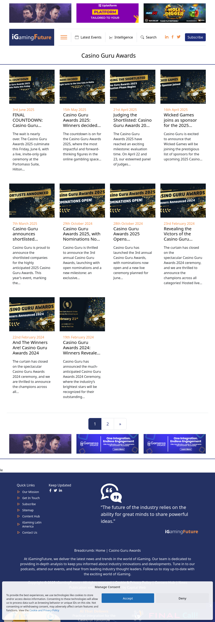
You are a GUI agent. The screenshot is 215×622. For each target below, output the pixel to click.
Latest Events (88, 37)
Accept (128, 598)
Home (100, 550)
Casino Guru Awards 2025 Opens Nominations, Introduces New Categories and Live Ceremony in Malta (131, 247)
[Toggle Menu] (63, 37)
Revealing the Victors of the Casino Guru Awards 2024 (177, 236)
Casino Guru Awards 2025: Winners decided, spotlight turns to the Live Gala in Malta (80, 128)
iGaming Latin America (32, 524)
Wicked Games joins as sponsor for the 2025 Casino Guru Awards (180, 125)
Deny (182, 598)
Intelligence (121, 37)
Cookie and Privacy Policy (44, 610)
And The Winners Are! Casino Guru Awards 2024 (30, 347)
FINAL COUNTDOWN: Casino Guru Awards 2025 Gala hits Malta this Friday (31, 128)
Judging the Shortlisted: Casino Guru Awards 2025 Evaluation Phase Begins (132, 125)
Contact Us (29, 532)
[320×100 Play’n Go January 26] (175, 13)
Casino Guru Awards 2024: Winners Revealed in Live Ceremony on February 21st (81, 352)
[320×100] (40, 13)
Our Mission (30, 492)
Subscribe (195, 37)
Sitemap (28, 510)
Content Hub (31, 516)
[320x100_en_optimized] (107, 13)
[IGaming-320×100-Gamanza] (175, 443)
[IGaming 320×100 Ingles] (107, 443)
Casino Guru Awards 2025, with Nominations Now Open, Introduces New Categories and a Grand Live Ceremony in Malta (81, 247)
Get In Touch (31, 498)
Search (149, 37)
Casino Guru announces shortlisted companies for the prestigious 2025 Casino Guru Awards (31, 244)
